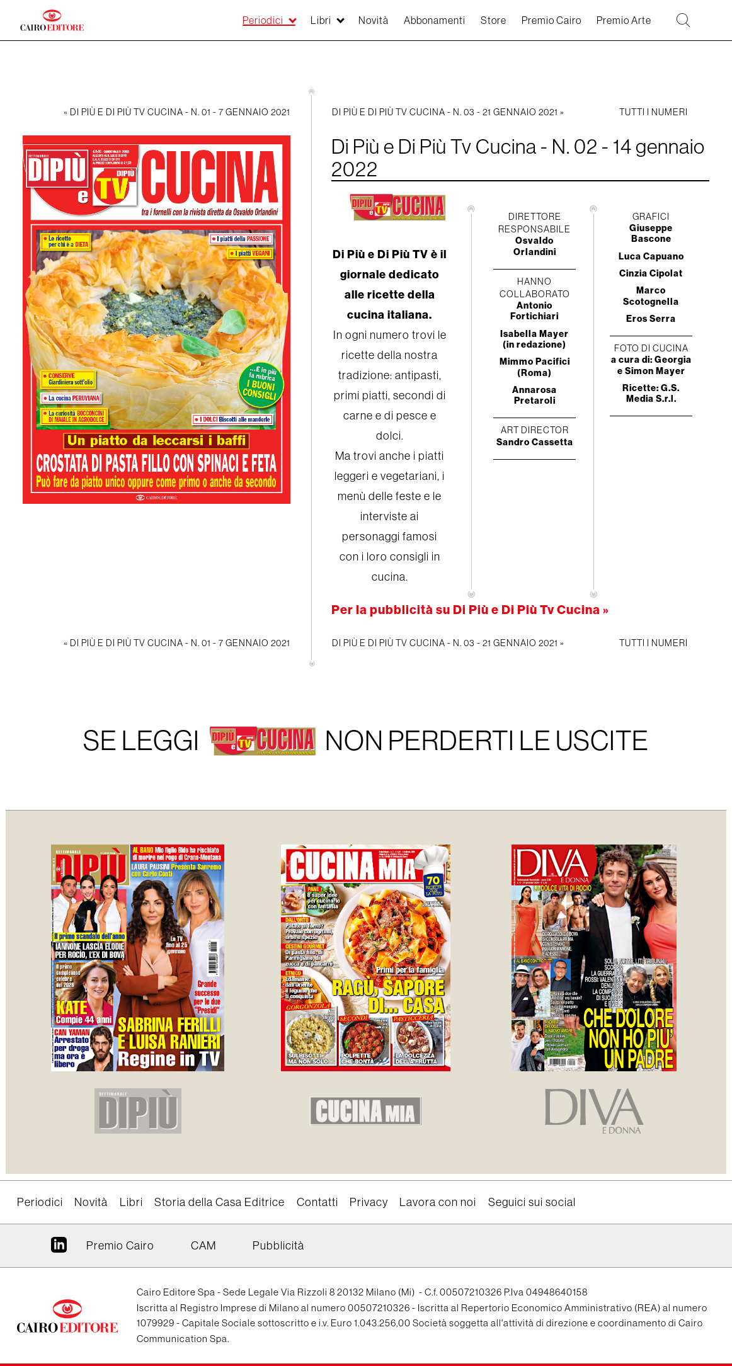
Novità (328, 26)
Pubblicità (278, 1245)
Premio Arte (610, 26)
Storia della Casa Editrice (219, 1202)
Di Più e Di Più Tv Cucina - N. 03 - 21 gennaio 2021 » (448, 112)
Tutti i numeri (653, 112)
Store (463, 26)
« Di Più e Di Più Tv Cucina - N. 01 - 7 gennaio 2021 (177, 112)
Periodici (208, 26)
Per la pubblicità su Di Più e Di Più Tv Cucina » (470, 609)
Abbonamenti (397, 26)
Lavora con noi (437, 1202)
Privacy (369, 1202)
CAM (203, 1245)
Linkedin (59, 1249)
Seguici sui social (532, 1202)
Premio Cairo (529, 26)
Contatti (317, 1202)
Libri (271, 26)
